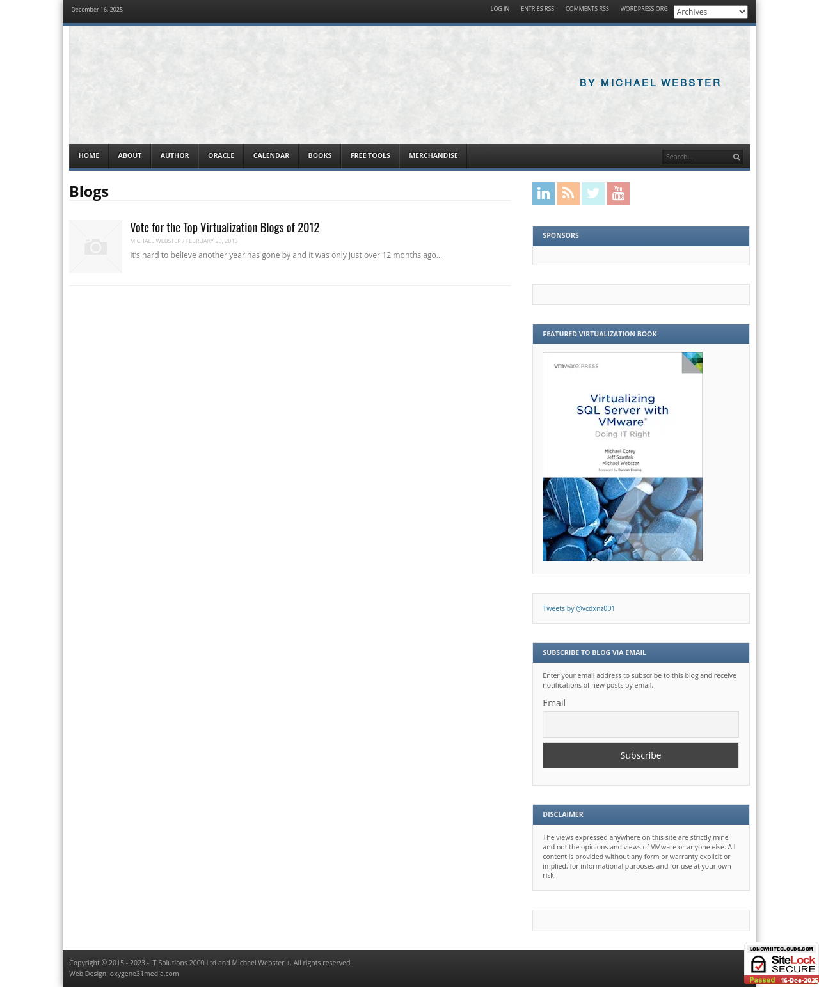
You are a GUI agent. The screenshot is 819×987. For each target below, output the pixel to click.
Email (554, 703)
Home (89, 155)
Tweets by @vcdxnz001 (579, 608)
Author (175, 155)
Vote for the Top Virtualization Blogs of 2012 (224, 226)
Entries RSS (537, 9)
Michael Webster (155, 241)
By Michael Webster (651, 83)
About (129, 155)
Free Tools (370, 155)
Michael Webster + (261, 962)
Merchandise (433, 155)
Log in (500, 9)
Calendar (271, 155)
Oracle (221, 155)
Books (320, 155)
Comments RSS (587, 9)
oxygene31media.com (144, 973)
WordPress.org (644, 9)
